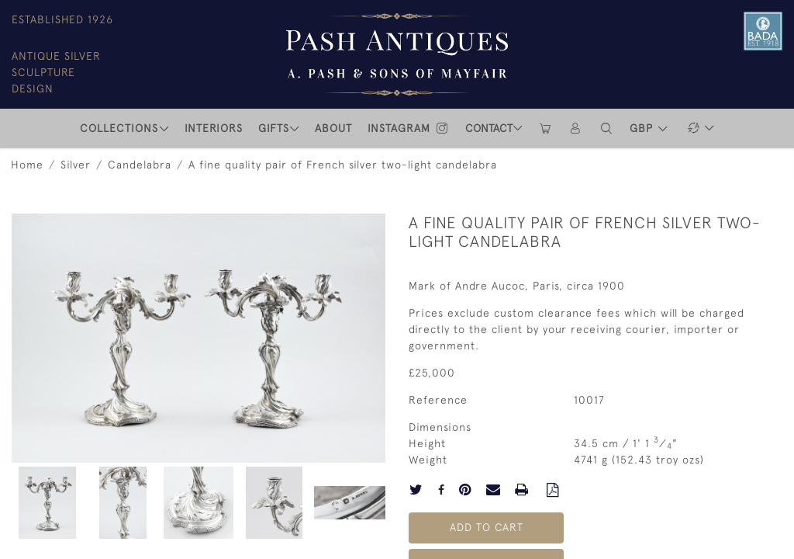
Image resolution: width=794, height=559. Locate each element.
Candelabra (139, 164)
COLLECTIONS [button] (119, 128)
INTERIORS (214, 128)
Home (27, 164)
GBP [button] (643, 128)
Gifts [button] (273, 128)
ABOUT (333, 128)
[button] (607, 128)
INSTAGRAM (409, 128)
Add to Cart (486, 527)
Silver (75, 164)
